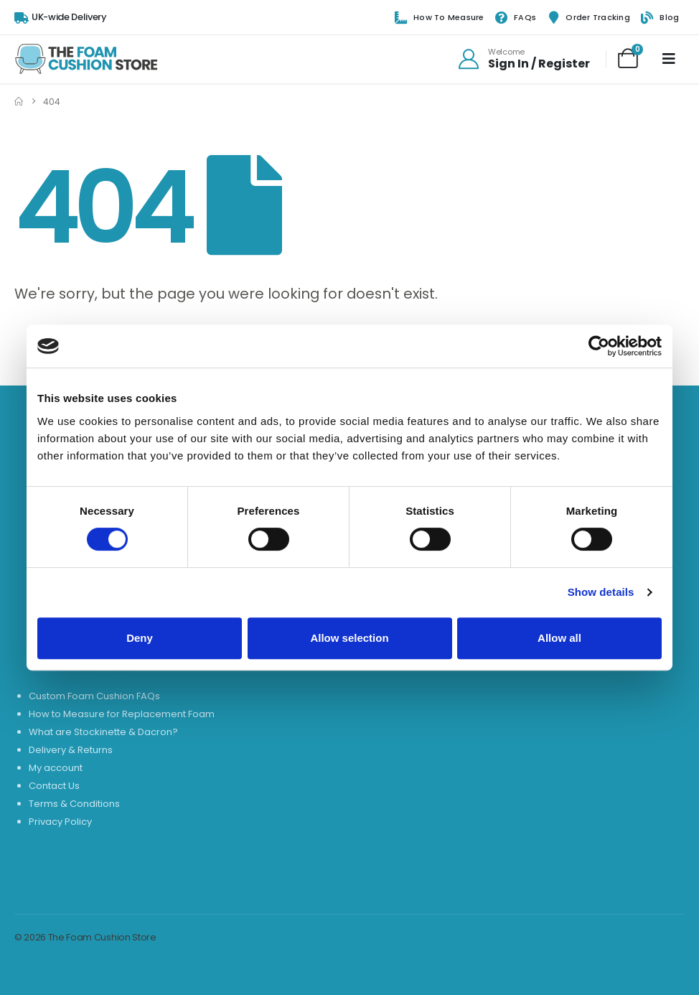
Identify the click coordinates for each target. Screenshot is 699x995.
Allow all (559, 638)
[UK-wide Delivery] (60, 18)
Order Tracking (588, 17)
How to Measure (439, 17)
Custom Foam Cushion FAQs (94, 696)
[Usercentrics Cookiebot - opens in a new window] (599, 346)
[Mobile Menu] (669, 59)
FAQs (515, 17)
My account (56, 768)
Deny (139, 638)
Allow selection (349, 638)
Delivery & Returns (71, 750)
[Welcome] (523, 59)
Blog (660, 17)
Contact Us (54, 786)
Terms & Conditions (74, 804)
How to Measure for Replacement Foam (122, 714)
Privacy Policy (60, 821)
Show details (601, 592)
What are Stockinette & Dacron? (103, 732)
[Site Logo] (86, 59)
